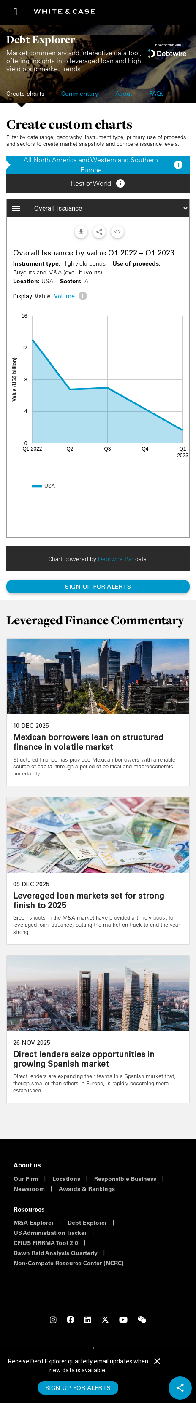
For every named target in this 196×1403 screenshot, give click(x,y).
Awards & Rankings (87, 1189)
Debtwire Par (115, 559)
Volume (64, 296)
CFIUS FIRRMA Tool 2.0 (46, 1243)
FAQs (156, 94)
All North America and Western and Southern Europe (103, 165)
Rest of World (98, 183)
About (123, 94)
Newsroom (29, 1189)
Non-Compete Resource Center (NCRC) (69, 1263)
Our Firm (26, 1179)
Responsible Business (125, 1179)
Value (42, 296)
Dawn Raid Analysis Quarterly (56, 1253)
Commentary (79, 94)
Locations (66, 1179)
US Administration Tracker (50, 1233)
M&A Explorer (34, 1222)
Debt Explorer (87, 1222)
